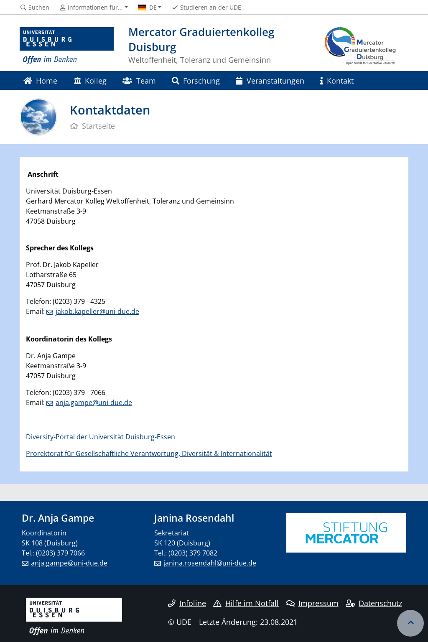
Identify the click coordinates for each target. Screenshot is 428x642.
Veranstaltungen (270, 80)
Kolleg (90, 80)
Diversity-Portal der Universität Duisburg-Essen (100, 436)
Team (138, 80)
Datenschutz (374, 603)
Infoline (187, 603)
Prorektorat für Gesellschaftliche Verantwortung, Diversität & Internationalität (149, 453)
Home (40, 80)
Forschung (196, 80)
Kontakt (337, 80)
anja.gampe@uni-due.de (94, 402)
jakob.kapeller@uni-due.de (97, 311)
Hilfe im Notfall (246, 603)
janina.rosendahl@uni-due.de (209, 563)
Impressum (312, 603)
